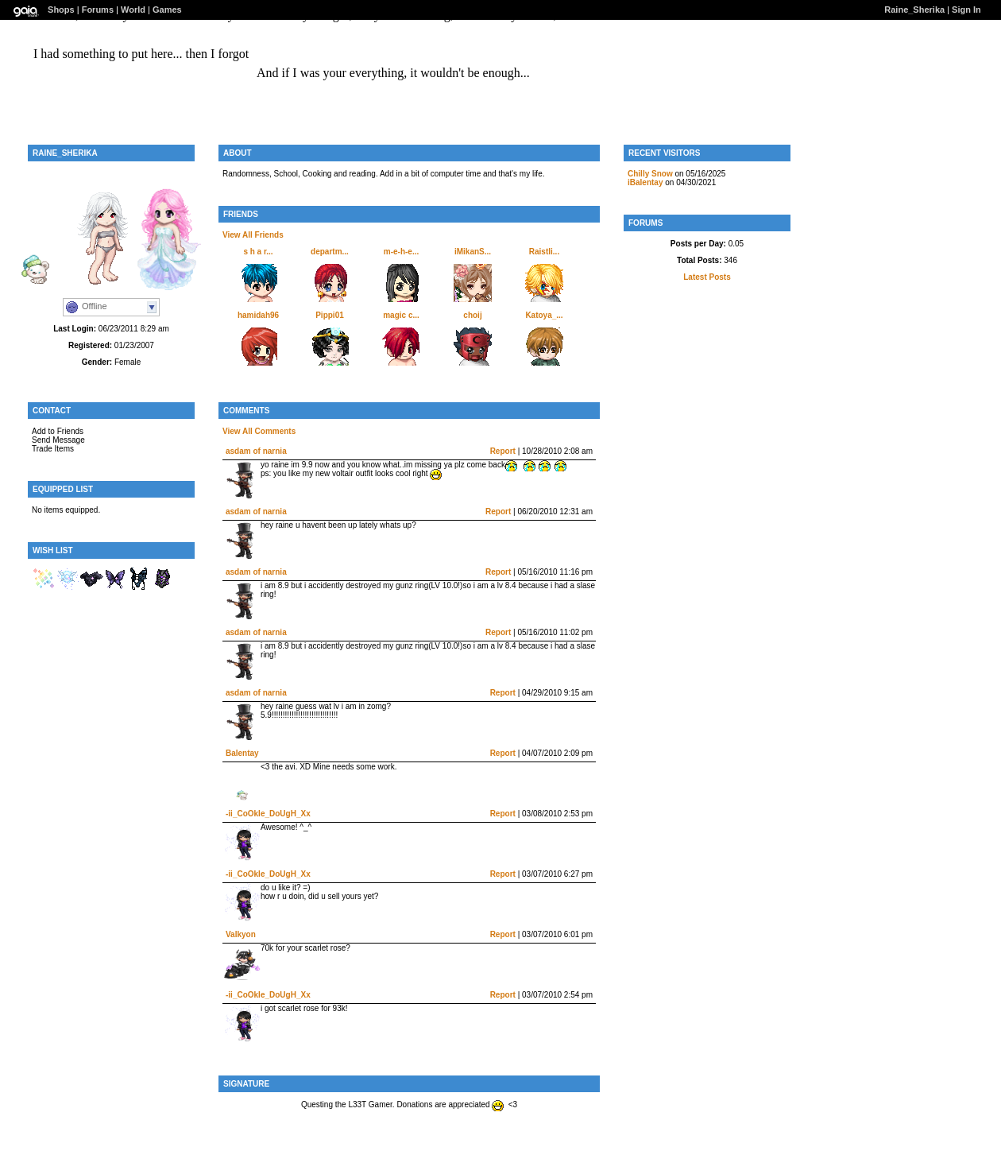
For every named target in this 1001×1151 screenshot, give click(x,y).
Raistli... (544, 251)
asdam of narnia (256, 451)
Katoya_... (543, 315)
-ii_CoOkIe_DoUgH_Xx (268, 813)
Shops (61, 9)
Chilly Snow (650, 173)
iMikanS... (472, 251)
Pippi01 (329, 315)
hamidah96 (258, 315)
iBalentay (645, 182)
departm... (330, 251)
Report (503, 451)
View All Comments (259, 431)
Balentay (242, 753)
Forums (98, 9)
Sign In (966, 9)
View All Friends (253, 235)
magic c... (401, 315)
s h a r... (257, 251)
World (133, 9)
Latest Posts (706, 277)
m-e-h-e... (401, 251)
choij (472, 315)
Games (167, 9)
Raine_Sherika (914, 9)
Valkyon (241, 934)
